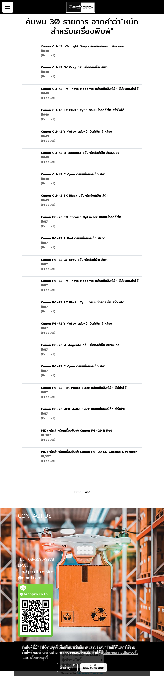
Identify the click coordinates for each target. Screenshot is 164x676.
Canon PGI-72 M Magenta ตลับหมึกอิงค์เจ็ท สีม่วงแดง (80, 345)
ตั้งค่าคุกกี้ (67, 667)
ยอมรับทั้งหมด (93, 667)
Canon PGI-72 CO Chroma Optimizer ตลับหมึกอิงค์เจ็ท (81, 217)
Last (86, 492)
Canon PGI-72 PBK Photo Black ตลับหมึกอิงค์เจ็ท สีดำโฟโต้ (83, 387)
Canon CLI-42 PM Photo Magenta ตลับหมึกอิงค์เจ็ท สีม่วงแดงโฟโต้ (89, 88)
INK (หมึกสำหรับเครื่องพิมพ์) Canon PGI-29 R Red (76, 430)
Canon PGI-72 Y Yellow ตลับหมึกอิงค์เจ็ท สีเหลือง (76, 323)
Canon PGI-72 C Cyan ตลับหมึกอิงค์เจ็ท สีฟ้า (73, 366)
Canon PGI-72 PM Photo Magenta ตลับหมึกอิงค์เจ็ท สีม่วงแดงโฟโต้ (89, 280)
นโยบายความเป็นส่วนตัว (120, 652)
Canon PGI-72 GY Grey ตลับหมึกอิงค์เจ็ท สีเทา (74, 259)
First (77, 492)
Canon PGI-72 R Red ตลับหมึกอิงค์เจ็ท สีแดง (73, 238)
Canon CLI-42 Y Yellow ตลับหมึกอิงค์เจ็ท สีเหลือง (76, 131)
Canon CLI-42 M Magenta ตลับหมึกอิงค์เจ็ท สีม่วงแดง (80, 152)
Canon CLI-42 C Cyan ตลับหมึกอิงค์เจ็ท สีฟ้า (73, 174)
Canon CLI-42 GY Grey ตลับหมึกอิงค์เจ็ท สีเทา (74, 67)
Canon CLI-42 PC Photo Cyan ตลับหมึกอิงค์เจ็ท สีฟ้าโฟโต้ (82, 110)
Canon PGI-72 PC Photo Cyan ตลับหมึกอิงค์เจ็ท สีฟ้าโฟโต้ (82, 302)
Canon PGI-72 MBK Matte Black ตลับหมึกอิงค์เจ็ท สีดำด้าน (83, 409)
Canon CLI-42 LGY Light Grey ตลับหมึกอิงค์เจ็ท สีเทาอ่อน (82, 46)
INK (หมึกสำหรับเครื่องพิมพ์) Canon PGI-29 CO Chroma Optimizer (89, 451)
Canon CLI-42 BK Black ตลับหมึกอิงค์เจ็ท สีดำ (74, 195)
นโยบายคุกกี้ (39, 658)
